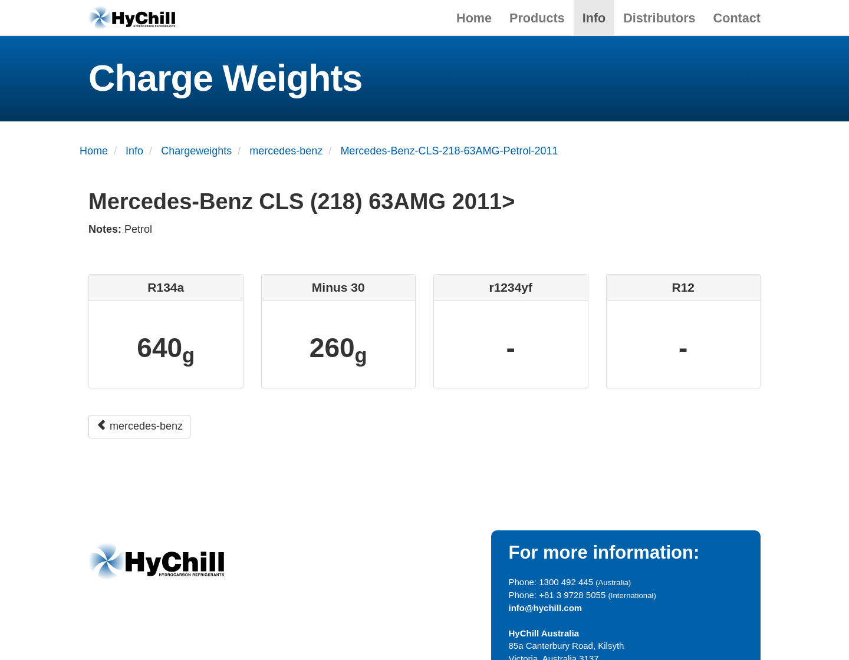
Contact (737, 18)
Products (537, 18)
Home (474, 18)
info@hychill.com (546, 608)
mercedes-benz (139, 426)
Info (594, 18)
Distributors (659, 18)
